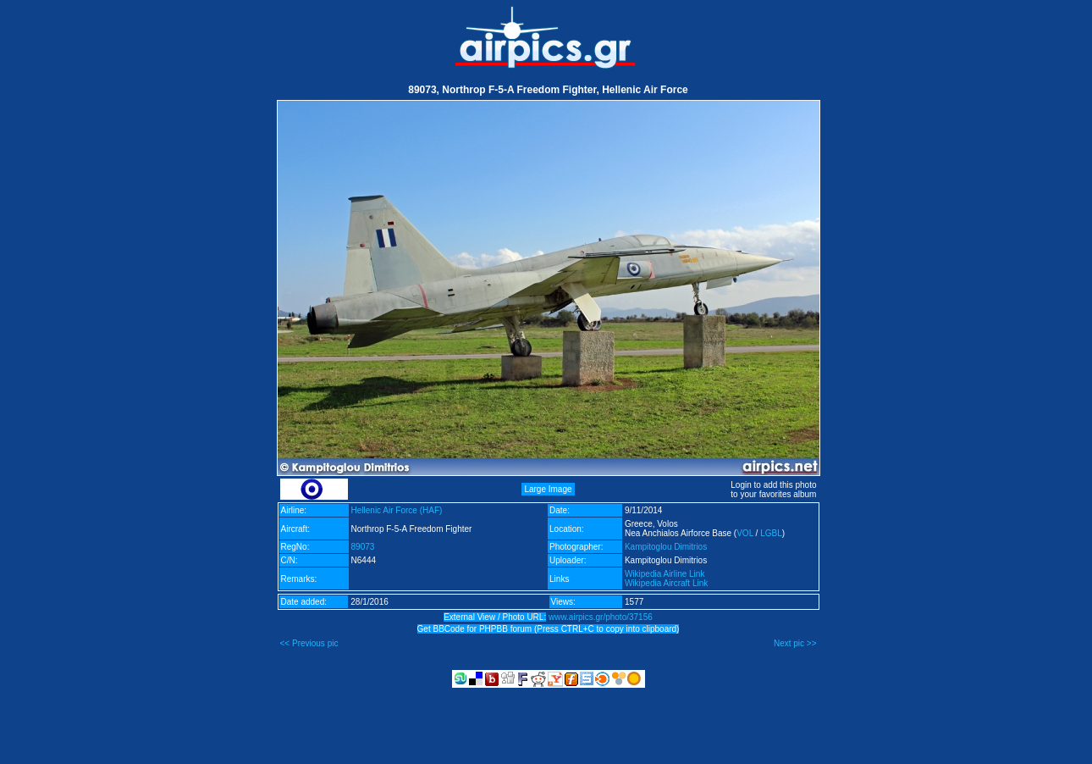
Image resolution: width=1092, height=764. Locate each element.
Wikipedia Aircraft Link (666, 583)
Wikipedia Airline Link (665, 574)
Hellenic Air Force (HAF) (397, 510)
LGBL (771, 533)
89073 (363, 546)
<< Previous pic (309, 643)
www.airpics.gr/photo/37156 (601, 617)
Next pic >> (795, 643)
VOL (744, 533)
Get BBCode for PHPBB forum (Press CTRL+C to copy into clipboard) (548, 629)
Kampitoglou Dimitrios (666, 546)
